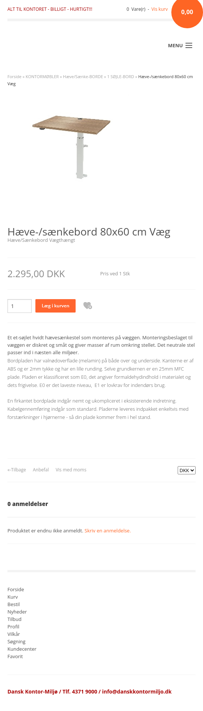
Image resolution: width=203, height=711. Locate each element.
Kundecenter (22, 649)
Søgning (16, 642)
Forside (14, 76)
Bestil (13, 605)
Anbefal (41, 470)
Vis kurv (160, 9)
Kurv (12, 597)
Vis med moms (70, 470)
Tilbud (14, 619)
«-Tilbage (16, 470)
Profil (13, 627)
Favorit (15, 657)
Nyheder (17, 612)
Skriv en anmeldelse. (108, 530)
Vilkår (13, 634)
